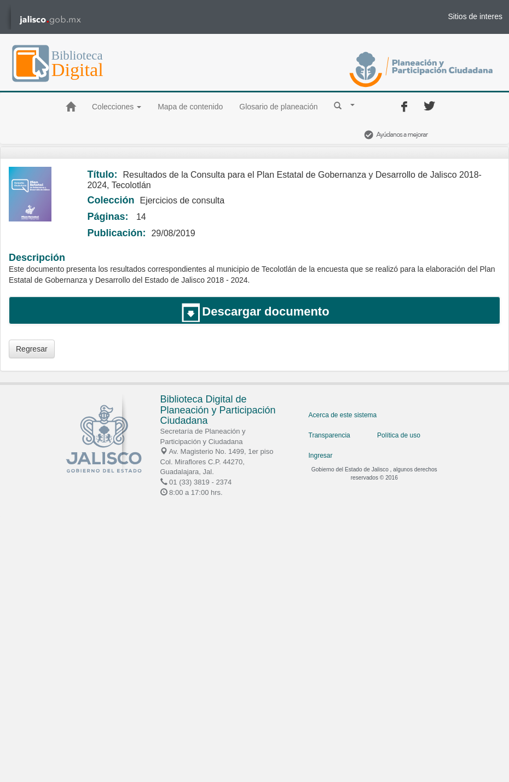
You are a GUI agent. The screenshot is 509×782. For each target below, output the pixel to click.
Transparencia (329, 435)
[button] (344, 105)
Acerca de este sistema (343, 415)
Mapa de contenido (190, 106)
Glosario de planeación (278, 106)
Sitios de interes (475, 16)
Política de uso (398, 435)
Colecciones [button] (116, 106)
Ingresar (321, 455)
